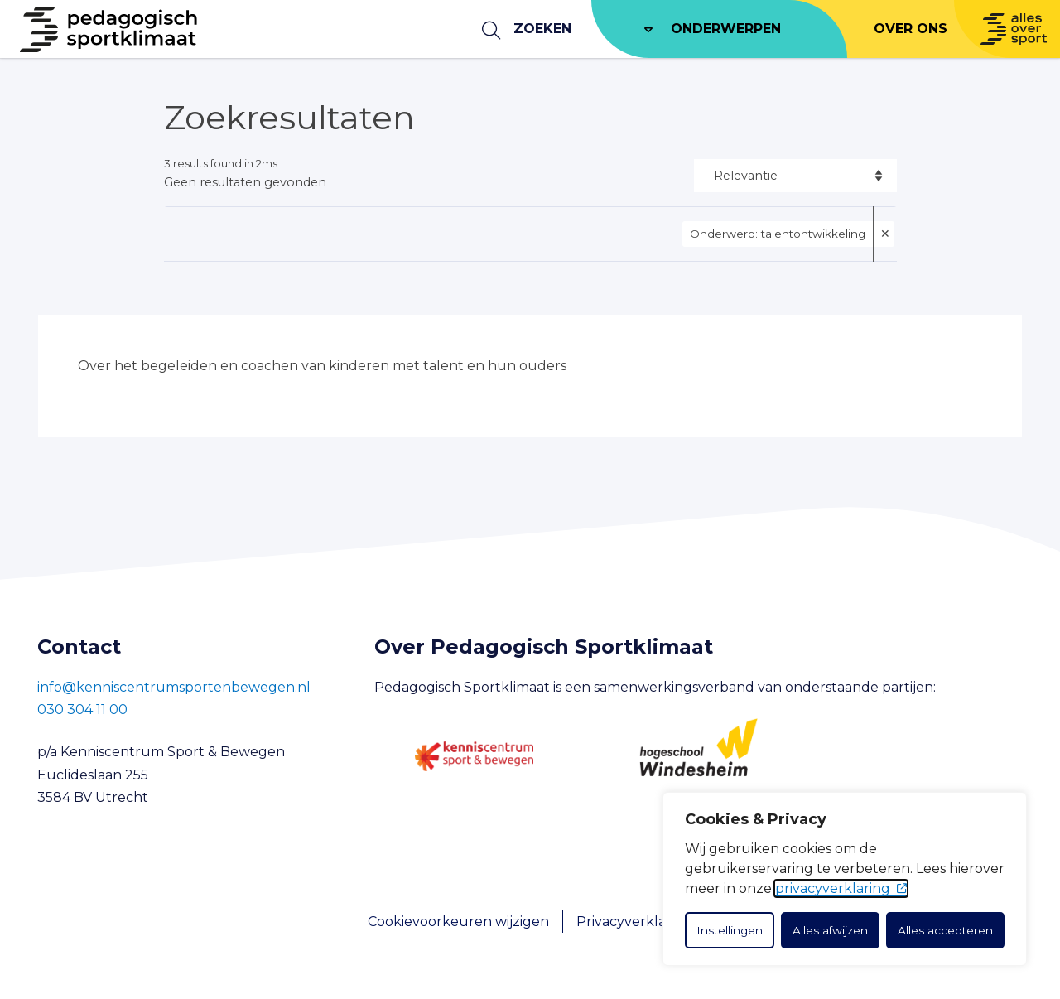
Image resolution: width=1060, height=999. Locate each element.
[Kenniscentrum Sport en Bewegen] (474, 756)
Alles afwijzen (830, 930)
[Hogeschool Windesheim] (698, 756)
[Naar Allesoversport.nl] (1007, 29)
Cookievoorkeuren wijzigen (458, 921)
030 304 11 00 (82, 709)
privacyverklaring (832, 888)
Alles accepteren (945, 930)
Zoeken (542, 28)
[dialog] (844, 879)
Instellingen (729, 930)
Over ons (910, 28)
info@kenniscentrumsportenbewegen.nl (174, 687)
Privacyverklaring (634, 921)
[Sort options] (795, 175)
